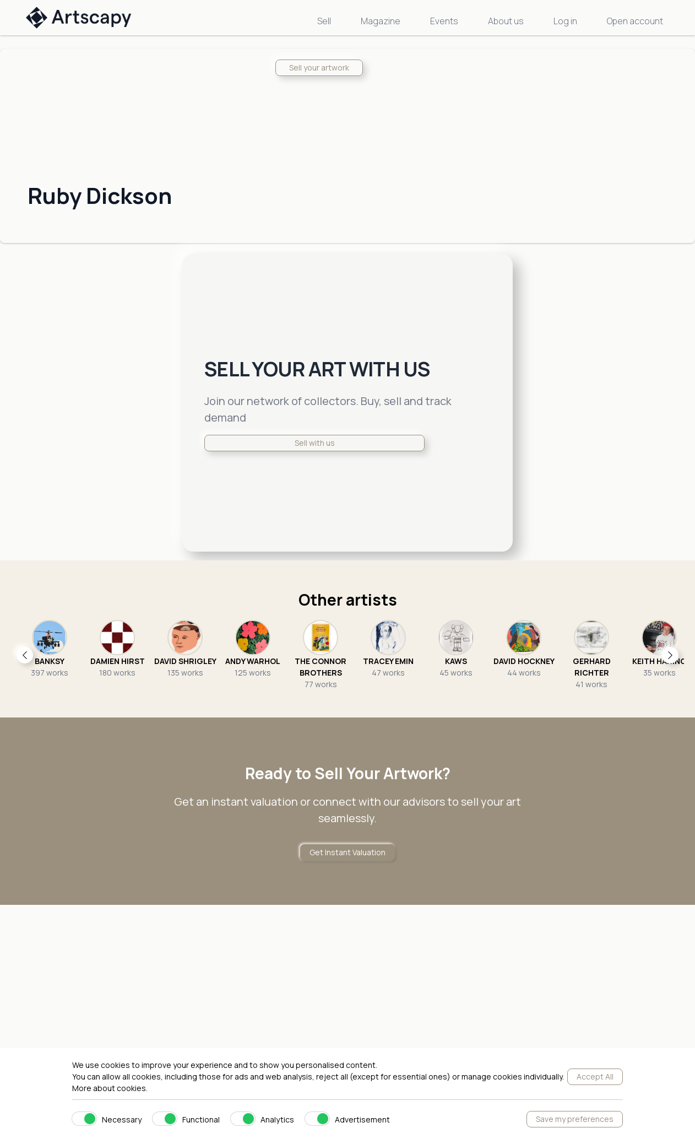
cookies (131, 1088)
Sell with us (315, 443)
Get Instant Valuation (347, 852)
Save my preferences (574, 1119)
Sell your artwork (319, 67)
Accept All (595, 1076)
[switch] (84, 1118)
